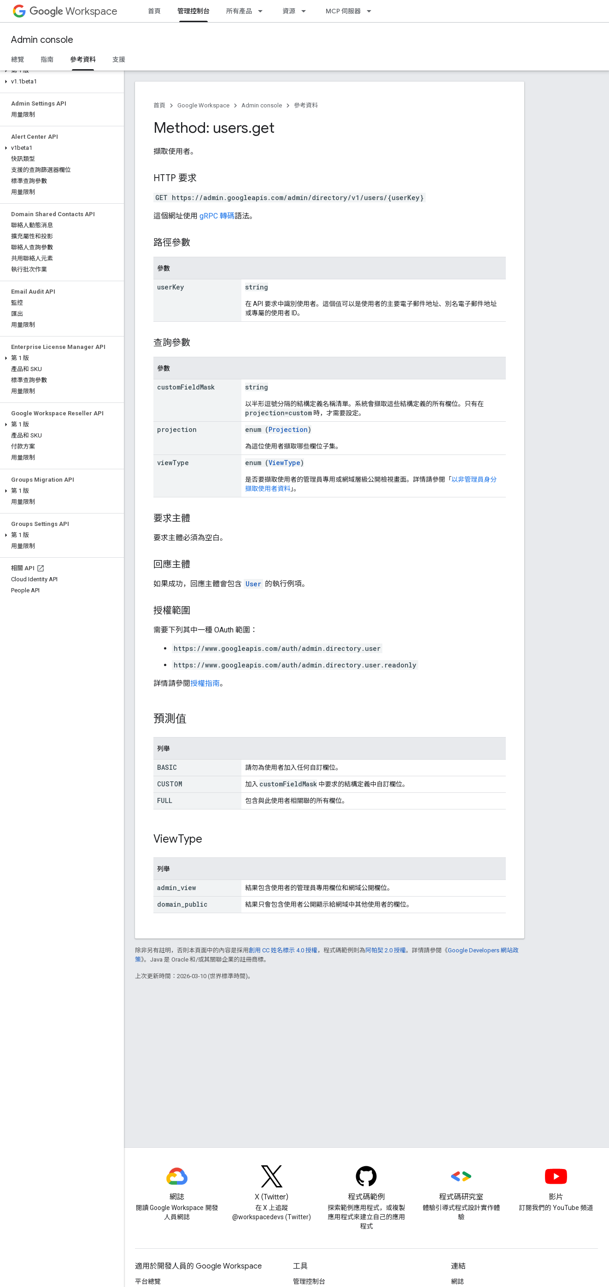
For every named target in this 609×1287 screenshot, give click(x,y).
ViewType (284, 462)
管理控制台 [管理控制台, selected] (193, 11)
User (253, 583)
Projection (288, 429)
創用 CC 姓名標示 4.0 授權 (283, 950)
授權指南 (205, 683)
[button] (60, 70)
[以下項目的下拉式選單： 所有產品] (263, 11)
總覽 (17, 59)
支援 (118, 59)
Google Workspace (203, 105)
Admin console (42, 40)
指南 (47, 59)
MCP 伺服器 (343, 11)
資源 (288, 11)
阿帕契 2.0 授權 (385, 950)
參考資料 (306, 105)
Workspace (73, 11)
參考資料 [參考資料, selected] (83, 59)
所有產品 (239, 11)
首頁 (154, 11)
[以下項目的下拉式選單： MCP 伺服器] (372, 11)
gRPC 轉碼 (216, 216)
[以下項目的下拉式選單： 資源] (306, 11)
